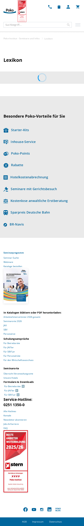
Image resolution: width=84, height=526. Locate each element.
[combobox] (38, 25)
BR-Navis (14, 224)
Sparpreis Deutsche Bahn (27, 212)
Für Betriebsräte (12, 343)
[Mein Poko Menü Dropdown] (68, 7)
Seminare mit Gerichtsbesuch (30, 189)
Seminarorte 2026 (13, 321)
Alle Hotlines (10, 411)
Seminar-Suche (11, 257)
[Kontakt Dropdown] (50, 7)
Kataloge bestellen (13, 266)
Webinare (8, 262)
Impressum (38, 521)
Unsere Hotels (11, 377)
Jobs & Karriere (11, 423)
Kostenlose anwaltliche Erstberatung (36, 201)
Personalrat (9, 333)
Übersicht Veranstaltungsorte (18, 373)
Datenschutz (55, 521)
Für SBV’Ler (9, 351)
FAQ (6, 428)
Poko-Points (17, 153)
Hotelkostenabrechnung (26, 177)
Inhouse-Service (20, 142)
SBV (6, 329)
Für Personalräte (12, 355)
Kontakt (7, 415)
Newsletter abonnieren (15, 419)
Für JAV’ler (9, 347)
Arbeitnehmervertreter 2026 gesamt (22, 316)
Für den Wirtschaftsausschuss (19, 360)
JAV (5, 325)
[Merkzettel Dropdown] (59, 7)
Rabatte (13, 165)
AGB (24, 521)
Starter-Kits (16, 130)
